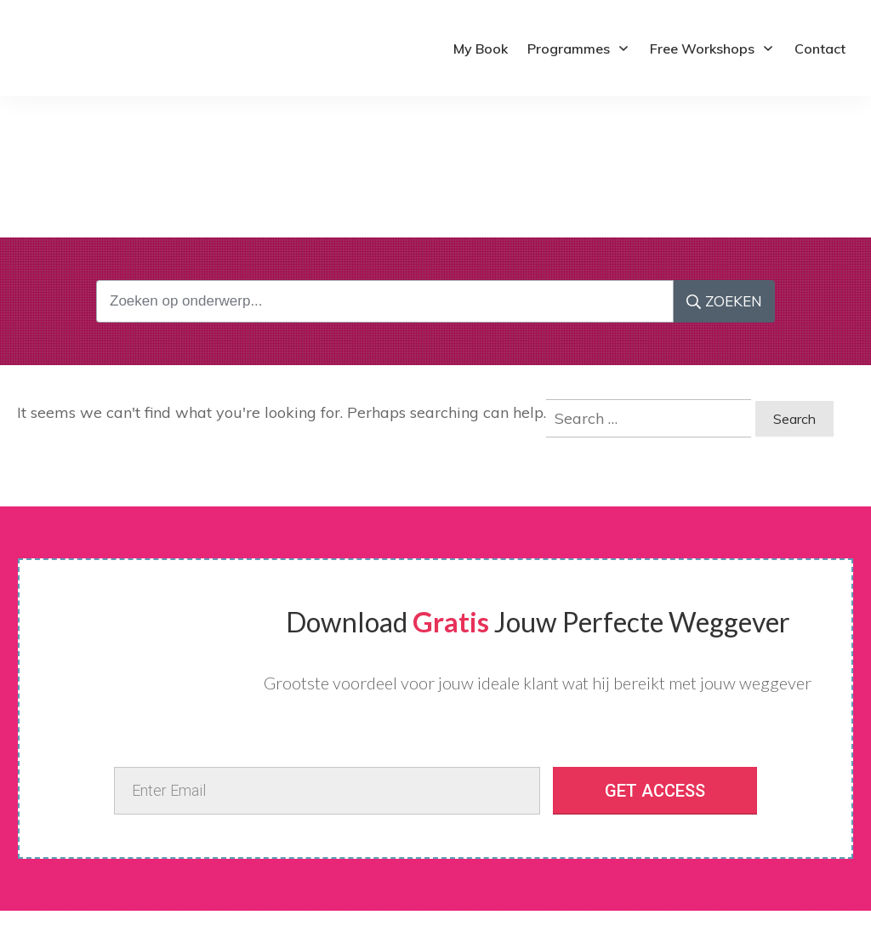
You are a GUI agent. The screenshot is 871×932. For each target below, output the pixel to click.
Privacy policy (69, 838)
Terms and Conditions (89, 855)
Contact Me (62, 871)
